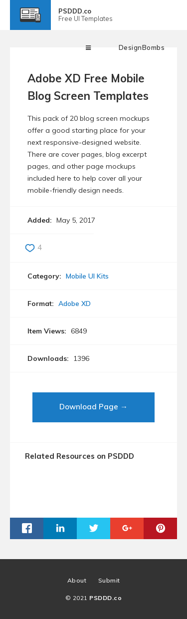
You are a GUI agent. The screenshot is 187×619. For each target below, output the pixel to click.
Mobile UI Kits (87, 276)
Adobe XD (74, 303)
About (77, 580)
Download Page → (93, 406)
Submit (109, 580)
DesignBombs (142, 47)
